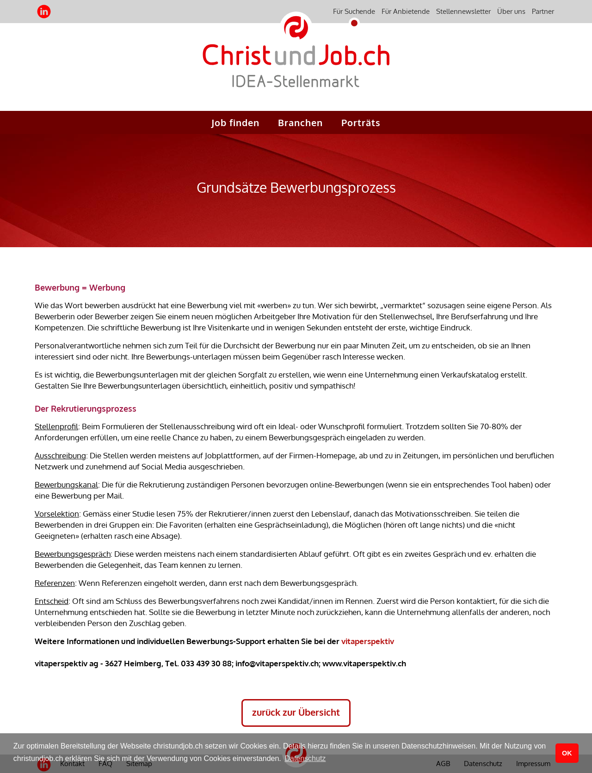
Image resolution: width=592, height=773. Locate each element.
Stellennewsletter (463, 11)
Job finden (235, 122)
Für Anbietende (406, 11)
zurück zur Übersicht (296, 712)
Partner (543, 11)
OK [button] (567, 753)
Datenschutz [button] (305, 758)
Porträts (361, 122)
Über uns (511, 11)
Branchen (300, 122)
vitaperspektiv (367, 641)
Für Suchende (354, 11)
